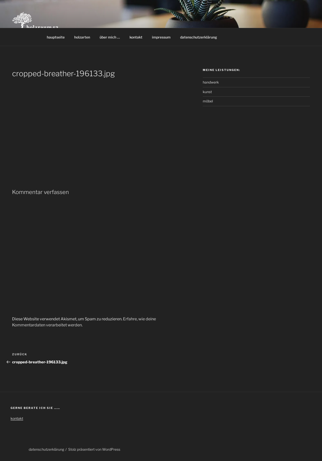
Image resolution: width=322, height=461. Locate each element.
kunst (207, 92)
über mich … (110, 37)
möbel (208, 101)
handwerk (211, 82)
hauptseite (56, 37)
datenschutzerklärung (198, 37)
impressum (161, 37)
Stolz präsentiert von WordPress (94, 449)
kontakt (136, 37)
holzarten (82, 37)
